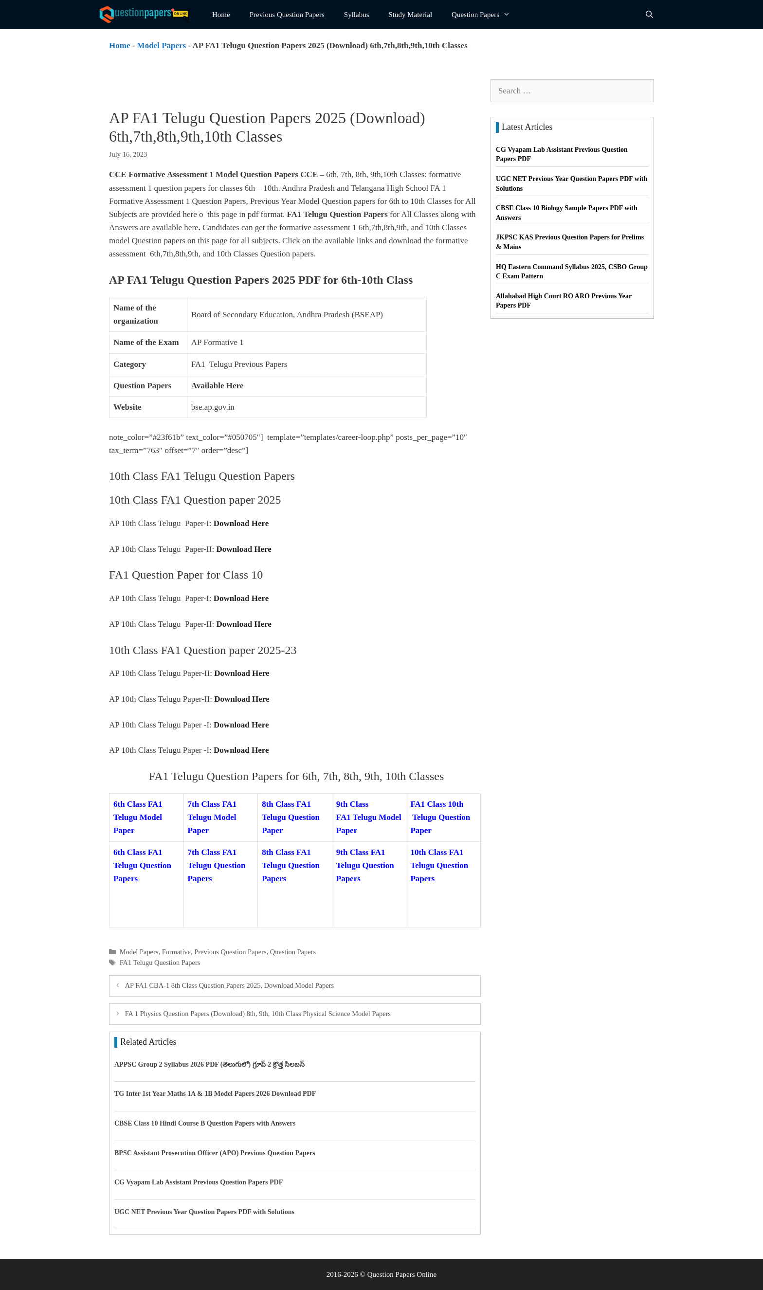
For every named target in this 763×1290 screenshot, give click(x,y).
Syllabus (356, 14)
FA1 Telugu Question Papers (160, 962)
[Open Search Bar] (649, 14)
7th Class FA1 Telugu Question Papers (217, 865)
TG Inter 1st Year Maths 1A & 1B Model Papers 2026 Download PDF (215, 1093)
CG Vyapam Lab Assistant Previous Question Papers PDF (198, 1182)
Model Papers (161, 45)
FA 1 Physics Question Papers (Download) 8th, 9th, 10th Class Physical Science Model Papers (258, 1013)
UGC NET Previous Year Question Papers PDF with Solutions (204, 1212)
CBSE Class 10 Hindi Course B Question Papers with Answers (204, 1123)
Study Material (411, 14)
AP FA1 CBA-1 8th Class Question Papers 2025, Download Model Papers (229, 985)
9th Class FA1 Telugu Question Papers (365, 865)
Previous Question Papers (287, 14)
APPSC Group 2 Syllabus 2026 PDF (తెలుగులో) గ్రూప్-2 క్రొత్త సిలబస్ (209, 1064)
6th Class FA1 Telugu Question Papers (142, 865)
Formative (176, 952)
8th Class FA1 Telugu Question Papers (291, 865)
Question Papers (486, 14)
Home (221, 14)
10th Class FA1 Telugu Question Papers (439, 865)
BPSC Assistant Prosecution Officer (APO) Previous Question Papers (214, 1153)
